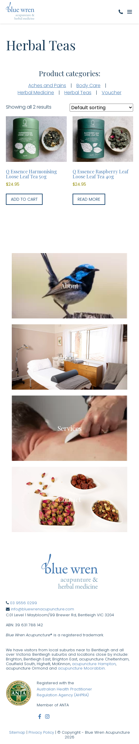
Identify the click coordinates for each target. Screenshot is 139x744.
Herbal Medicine (36, 92)
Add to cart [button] (24, 199)
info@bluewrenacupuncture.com (42, 609)
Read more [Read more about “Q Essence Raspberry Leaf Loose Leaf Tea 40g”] (89, 199)
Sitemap (17, 732)
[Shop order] (101, 108)
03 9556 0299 (23, 603)
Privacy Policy (41, 732)
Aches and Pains (47, 85)
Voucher (111, 92)
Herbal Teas (77, 92)
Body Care (88, 85)
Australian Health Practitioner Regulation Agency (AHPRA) (64, 692)
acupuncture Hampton (94, 664)
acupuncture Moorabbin (81, 668)
